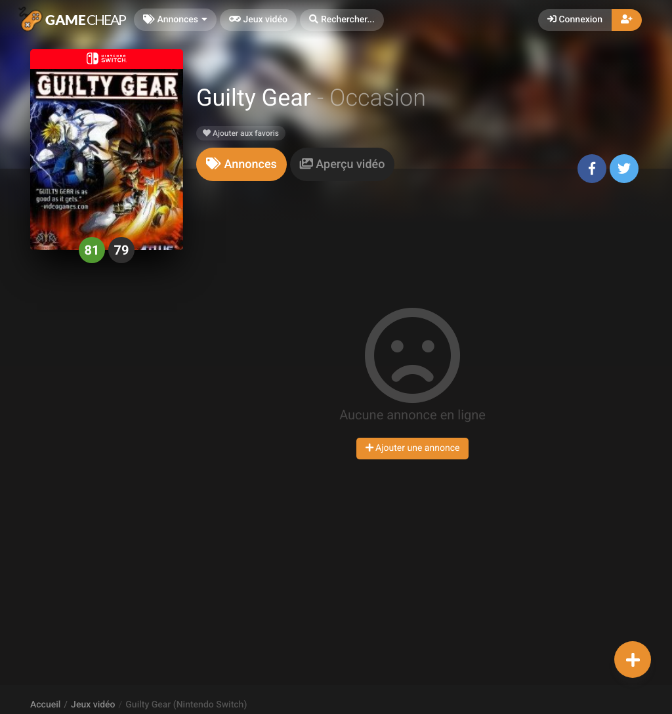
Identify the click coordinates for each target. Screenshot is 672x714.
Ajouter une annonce (413, 448)
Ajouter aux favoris (241, 133)
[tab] (241, 164)
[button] (342, 20)
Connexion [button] (574, 19)
